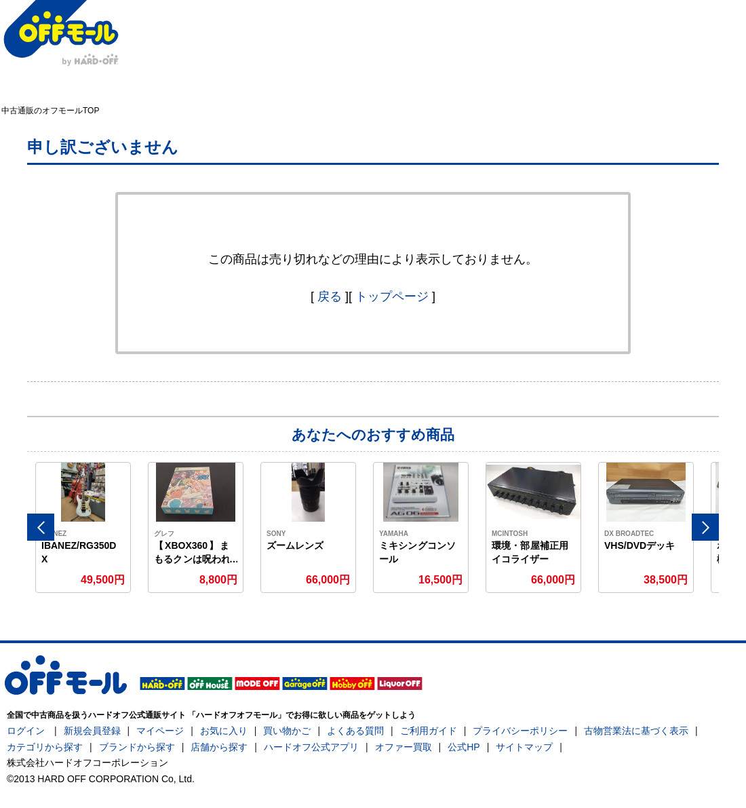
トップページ (392, 296)
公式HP (463, 747)
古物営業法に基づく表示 (636, 730)
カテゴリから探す (45, 747)
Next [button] (705, 527)
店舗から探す (219, 747)
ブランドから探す (137, 747)
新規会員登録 (92, 730)
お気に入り (224, 730)
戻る (329, 296)
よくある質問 (355, 730)
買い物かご (287, 730)
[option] (83, 527)
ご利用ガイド (428, 730)
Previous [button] (40, 527)
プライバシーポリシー (520, 730)
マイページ (160, 730)
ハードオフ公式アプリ (311, 747)
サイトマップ (524, 747)
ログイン (26, 730)
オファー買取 (403, 747)
